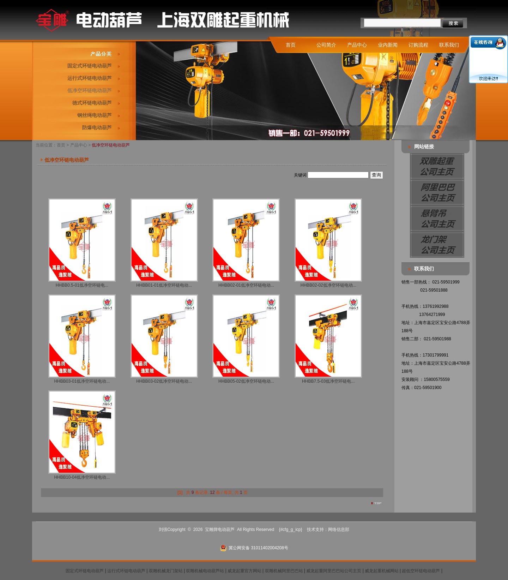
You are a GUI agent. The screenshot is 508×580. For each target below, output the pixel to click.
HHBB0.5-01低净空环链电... (82, 285)
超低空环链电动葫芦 (421, 570)
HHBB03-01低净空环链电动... (82, 381)
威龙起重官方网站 (244, 570)
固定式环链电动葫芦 (89, 65)
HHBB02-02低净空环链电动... (328, 285)
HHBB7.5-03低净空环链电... (328, 381)
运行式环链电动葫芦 (89, 78)
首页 (291, 45)
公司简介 (326, 45)
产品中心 (357, 45)
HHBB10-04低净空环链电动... (82, 477)
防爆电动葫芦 (97, 127)
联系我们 (449, 45)
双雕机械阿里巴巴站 (284, 570)
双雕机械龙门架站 (166, 570)
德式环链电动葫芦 (92, 103)
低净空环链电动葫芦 (89, 90)
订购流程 (418, 45)
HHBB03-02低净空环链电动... (164, 381)
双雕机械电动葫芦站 (205, 570)
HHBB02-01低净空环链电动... (246, 285)
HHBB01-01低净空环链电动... (164, 285)
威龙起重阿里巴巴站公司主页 (333, 570)
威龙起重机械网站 (382, 570)
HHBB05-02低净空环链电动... (246, 381)
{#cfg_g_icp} (290, 529)
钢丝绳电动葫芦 (94, 115)
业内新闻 (388, 45)
